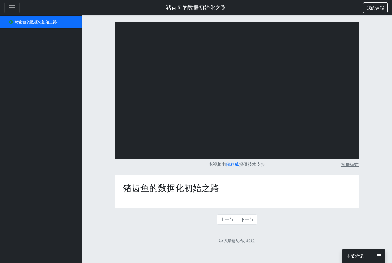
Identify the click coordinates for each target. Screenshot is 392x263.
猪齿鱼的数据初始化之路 (196, 7)
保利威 (232, 164)
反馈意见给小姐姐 (237, 240)
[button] (375, 7)
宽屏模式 (350, 165)
